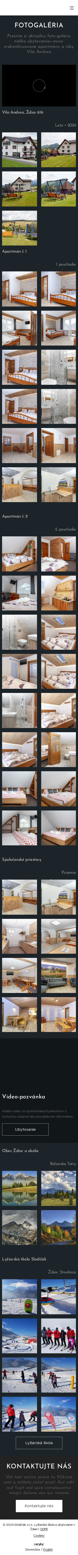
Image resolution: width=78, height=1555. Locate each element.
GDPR (44, 1529)
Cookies (38, 1535)
